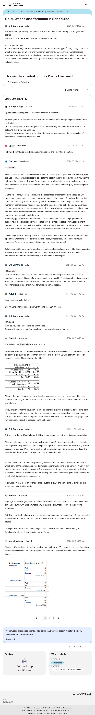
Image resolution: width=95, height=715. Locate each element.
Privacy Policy (28, 711)
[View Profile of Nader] (12, 146)
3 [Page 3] (49, 618)
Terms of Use (43, 711)
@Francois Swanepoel (17, 113)
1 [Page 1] (40, 618)
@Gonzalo (10, 271)
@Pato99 (10, 322)
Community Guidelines (61, 711)
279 (23, 670)
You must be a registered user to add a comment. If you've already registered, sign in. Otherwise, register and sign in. (44, 632)
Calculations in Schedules (19, 82)
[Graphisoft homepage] (83, 694)
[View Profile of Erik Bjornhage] (16, 26)
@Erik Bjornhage (15, 152)
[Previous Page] (36, 618)
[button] (87, 107)
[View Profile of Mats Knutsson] (16, 541)
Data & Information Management (67, 669)
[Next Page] (58, 618)
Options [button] (88, 11)
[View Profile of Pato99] (12, 294)
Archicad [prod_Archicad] (58, 662)
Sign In (91, 5)
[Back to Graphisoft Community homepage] (16, 4)
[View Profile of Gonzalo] (13, 161)
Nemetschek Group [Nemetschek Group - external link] (60, 714)
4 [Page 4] (53, 618)
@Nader (11, 167)
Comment (10, 639)
